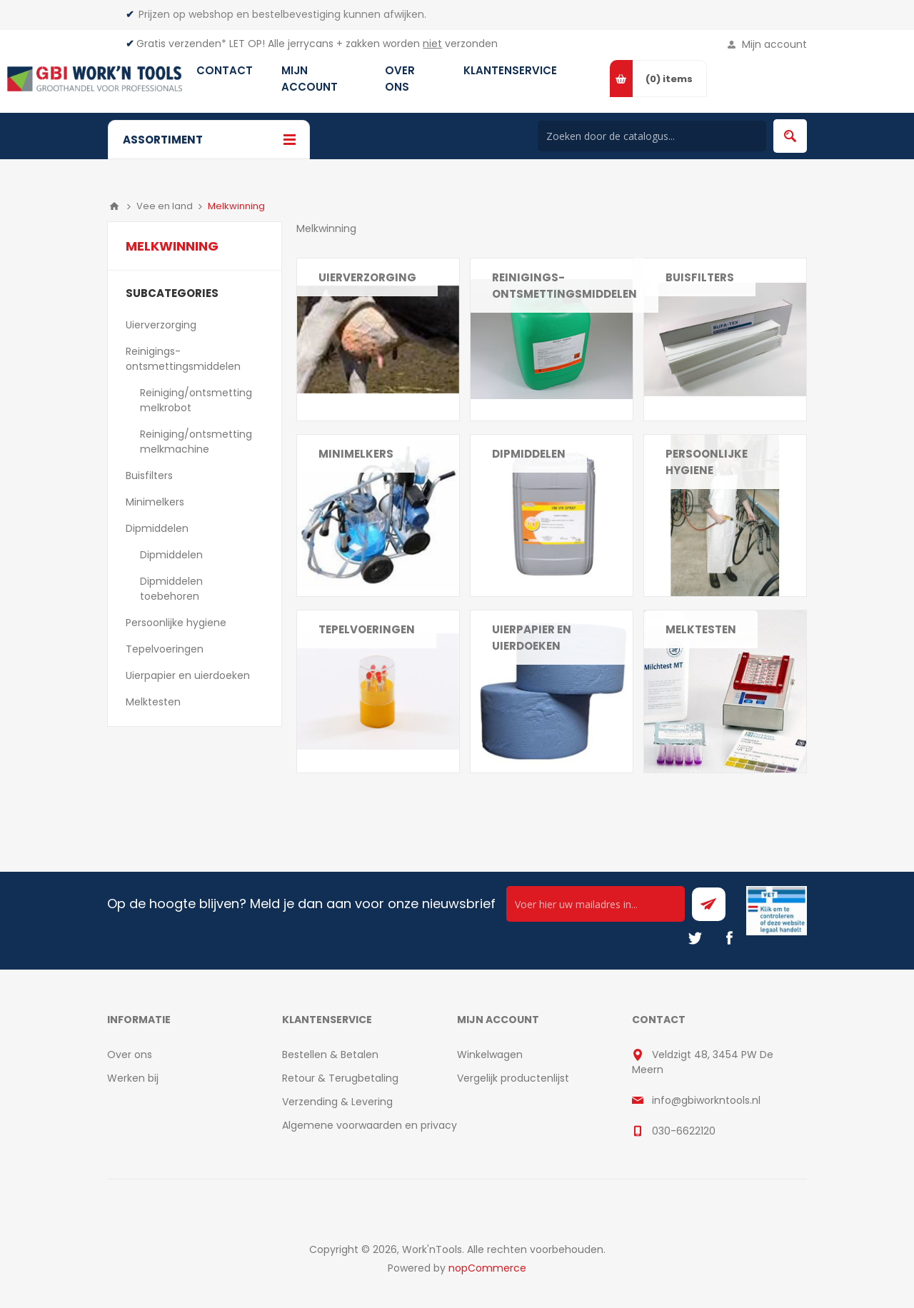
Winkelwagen (490, 1054)
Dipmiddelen (157, 528)
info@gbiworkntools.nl (706, 1100)
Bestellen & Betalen (330, 1054)
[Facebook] (729, 938)
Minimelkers (355, 453)
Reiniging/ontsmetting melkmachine (196, 441)
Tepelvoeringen (366, 629)
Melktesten (701, 629)
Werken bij (133, 1078)
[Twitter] (694, 938)
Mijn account (774, 44)
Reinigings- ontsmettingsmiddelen (183, 358)
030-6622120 (683, 1131)
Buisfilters (700, 277)
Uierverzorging (367, 277)
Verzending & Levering (337, 1102)
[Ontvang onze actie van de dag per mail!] (595, 904)
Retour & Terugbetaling (340, 1078)
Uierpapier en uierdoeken (531, 637)
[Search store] (652, 136)
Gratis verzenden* (181, 43)
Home (114, 206)
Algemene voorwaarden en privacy (369, 1125)
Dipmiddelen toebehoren (171, 588)
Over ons (129, 1054)
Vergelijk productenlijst (513, 1078)
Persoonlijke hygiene (707, 462)
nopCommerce (487, 1268)
